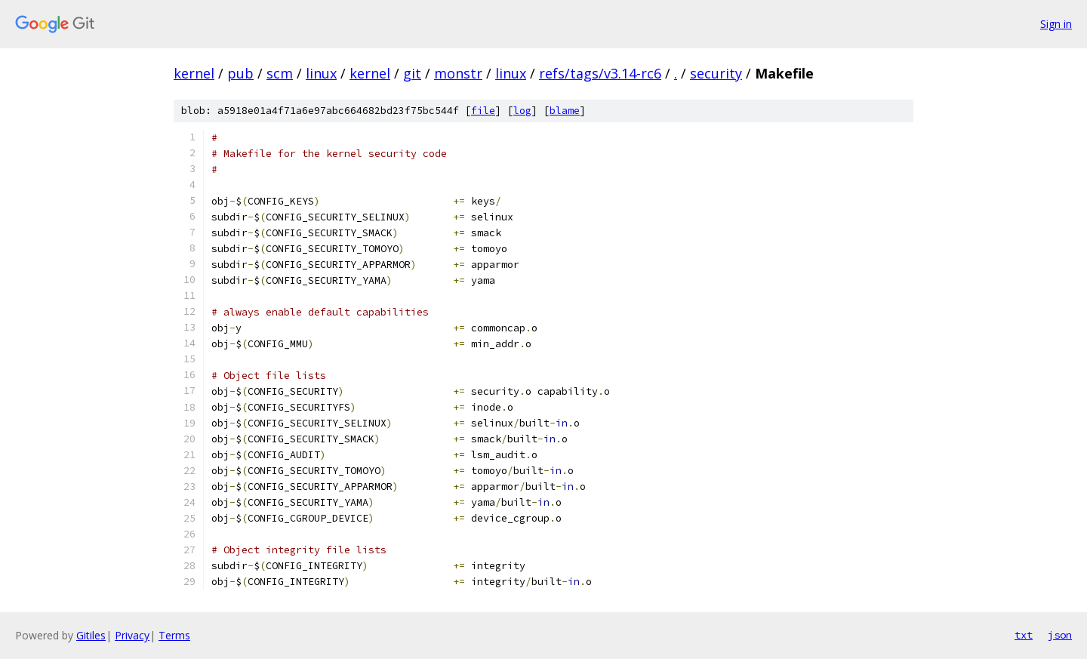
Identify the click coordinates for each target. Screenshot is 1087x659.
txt (1024, 635)
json (1060, 635)
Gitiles (91, 635)
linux (321, 73)
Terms (174, 635)
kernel (194, 73)
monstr (458, 73)
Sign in (1056, 24)
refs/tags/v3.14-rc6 (600, 73)
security (716, 73)
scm (279, 73)
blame (565, 110)
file (483, 110)
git (412, 73)
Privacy (132, 635)
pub (240, 73)
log (522, 110)
